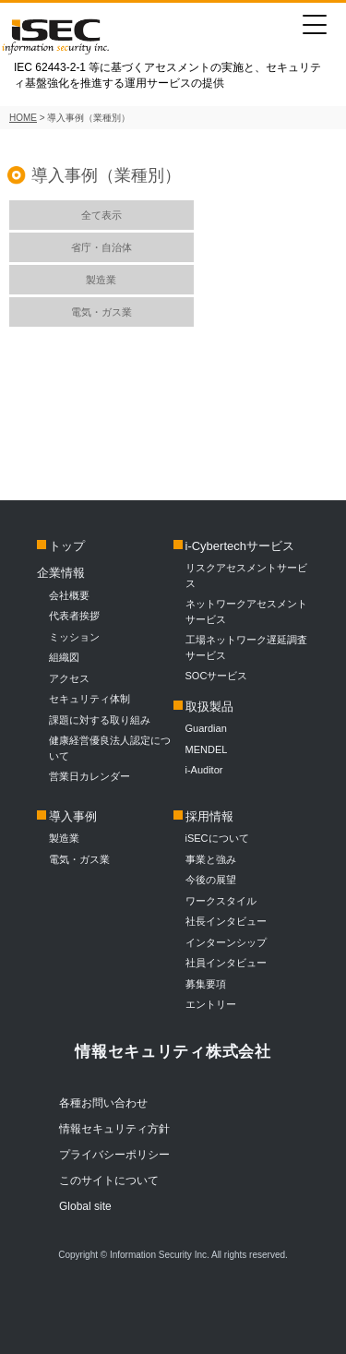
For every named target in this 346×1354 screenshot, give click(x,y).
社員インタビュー (226, 962)
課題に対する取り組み (99, 719)
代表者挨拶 (74, 615)
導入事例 (73, 816)
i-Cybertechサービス (239, 546)
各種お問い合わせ (103, 1102)
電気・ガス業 (101, 312)
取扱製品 (209, 706)
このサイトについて (109, 1180)
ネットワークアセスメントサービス (246, 611)
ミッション (74, 636)
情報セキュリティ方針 (114, 1128)
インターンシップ (226, 942)
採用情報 (209, 816)
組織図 (64, 657)
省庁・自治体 (101, 247)
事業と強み (210, 859)
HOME (23, 118)
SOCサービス (221, 675)
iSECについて (217, 838)
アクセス (69, 678)
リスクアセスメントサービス (246, 575)
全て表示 (101, 215)
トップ (67, 546)
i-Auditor (204, 769)
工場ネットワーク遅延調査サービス (246, 647)
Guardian (206, 728)
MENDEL (206, 749)
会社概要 (69, 595)
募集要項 (205, 983)
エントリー (210, 1004)
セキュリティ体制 (89, 698)
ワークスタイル (221, 900)
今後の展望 (210, 879)
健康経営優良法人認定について (110, 748)
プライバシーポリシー (114, 1154)
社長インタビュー (226, 921)
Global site (85, 1206)
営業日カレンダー (89, 776)
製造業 (101, 279)
